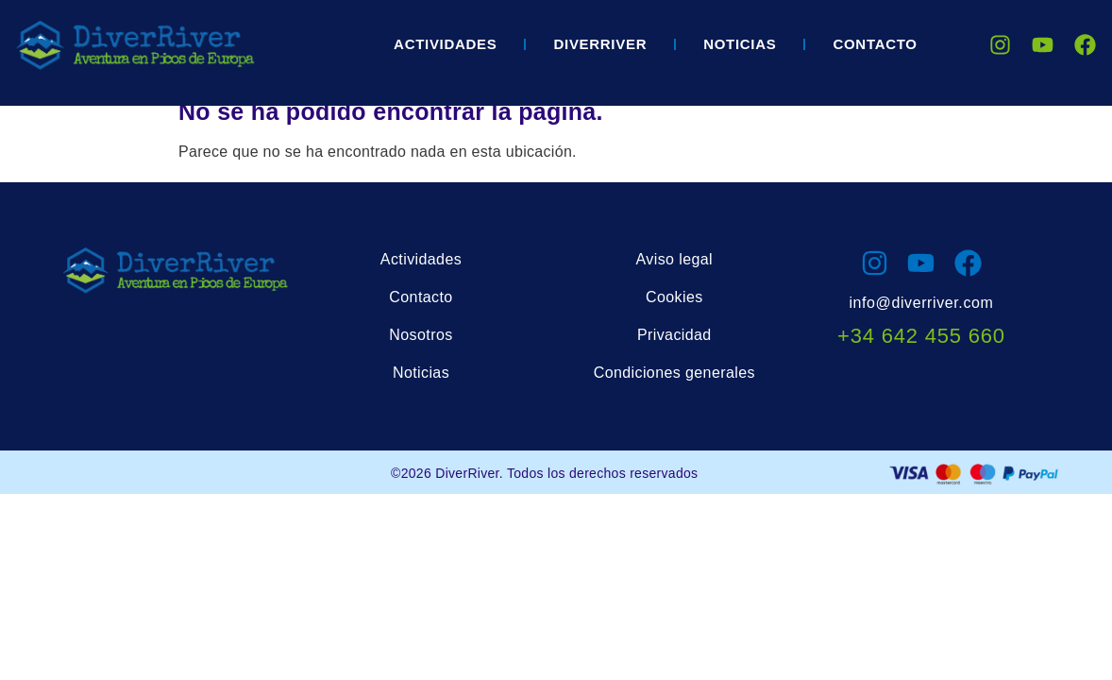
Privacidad (674, 335)
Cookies (674, 297)
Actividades (445, 44)
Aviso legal (675, 259)
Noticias (739, 44)
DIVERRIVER (600, 44)
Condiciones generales (674, 373)
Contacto (875, 44)
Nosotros (420, 335)
